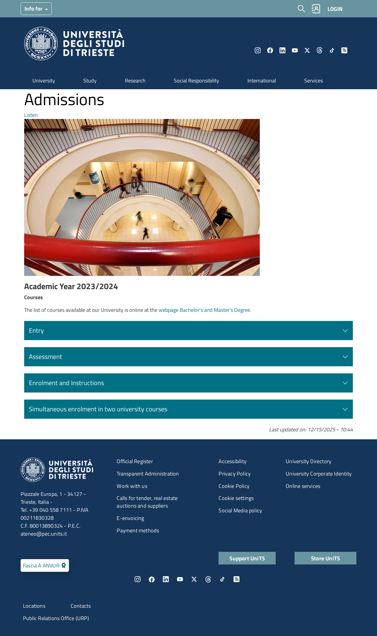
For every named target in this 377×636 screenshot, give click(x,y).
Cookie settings (236, 498)
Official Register (135, 461)
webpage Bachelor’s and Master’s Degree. (204, 310)
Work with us (132, 486)
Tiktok (332, 50)
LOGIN (335, 8)
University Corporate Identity (319, 474)
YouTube (295, 50)
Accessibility (233, 461)
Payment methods (138, 530)
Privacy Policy (235, 474)
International (261, 81)
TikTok (222, 579)
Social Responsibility (196, 81)
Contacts (81, 606)
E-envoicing (130, 518)
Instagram (258, 50)
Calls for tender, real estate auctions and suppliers (147, 502)
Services (313, 81)
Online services (303, 486)
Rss (344, 50)
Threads (319, 50)
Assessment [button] (45, 357)
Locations (34, 606)
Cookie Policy (234, 486)
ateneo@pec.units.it (44, 534)
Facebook (270, 50)
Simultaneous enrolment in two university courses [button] (98, 409)
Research (135, 81)
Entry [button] (36, 330)
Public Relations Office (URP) (56, 618)
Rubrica (316, 8)
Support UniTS (247, 558)
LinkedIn (282, 50)
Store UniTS (325, 558)
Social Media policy (240, 510)
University (43, 81)
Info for (34, 8)
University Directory (308, 461)
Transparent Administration (148, 474)
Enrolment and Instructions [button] (66, 383)
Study (90, 81)
